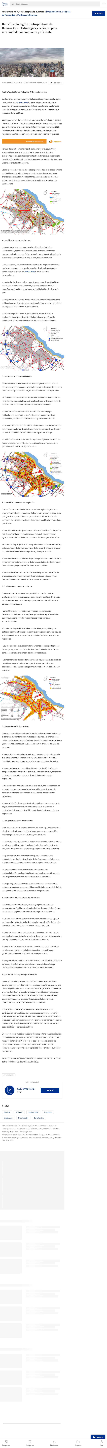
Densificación (23, 1118)
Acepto (99, 13)
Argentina (47, 1112)
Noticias (7, 1112)
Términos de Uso (53, 11)
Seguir (50, 1090)
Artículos (19, 1112)
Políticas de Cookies (27, 14)
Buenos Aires (22, 102)
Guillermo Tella (26, 1088)
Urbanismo (8, 1118)
